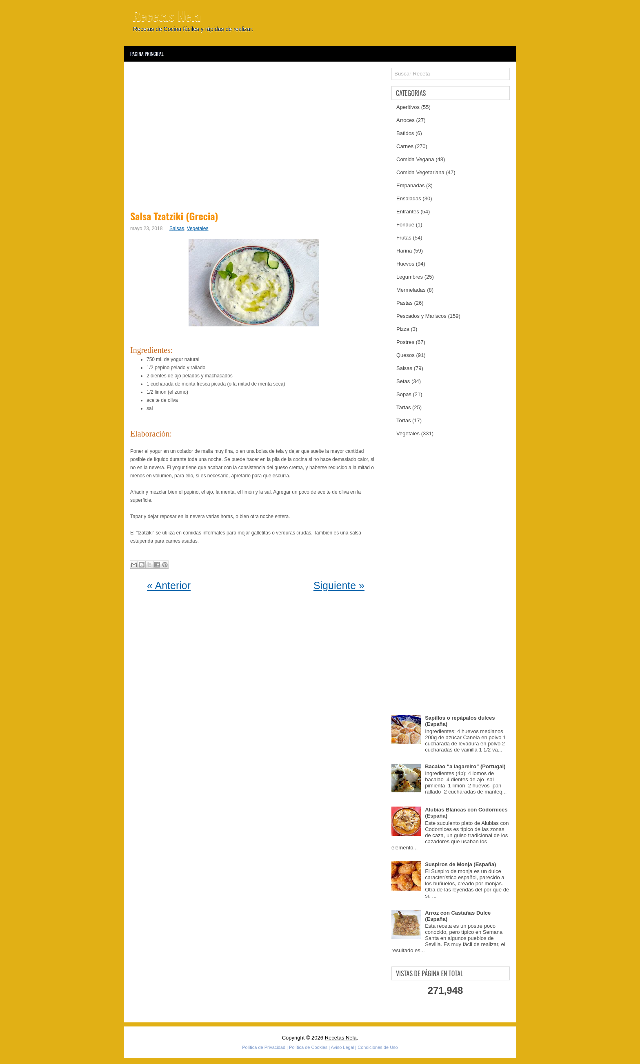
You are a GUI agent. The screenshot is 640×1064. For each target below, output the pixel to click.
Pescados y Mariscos (421, 316)
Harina (404, 251)
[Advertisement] (255, 135)
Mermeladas (411, 290)
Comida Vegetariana (420, 172)
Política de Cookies (308, 1047)
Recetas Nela (166, 15)
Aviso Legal (342, 1047)
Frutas (403, 238)
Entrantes (407, 211)
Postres (405, 342)
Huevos (405, 264)
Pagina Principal (147, 53)
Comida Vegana (415, 159)
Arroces (405, 120)
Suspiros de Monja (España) (460, 864)
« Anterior (169, 585)
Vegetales (198, 228)
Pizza (402, 329)
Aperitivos (408, 107)
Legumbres (409, 277)
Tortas (403, 420)
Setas (403, 381)
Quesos (405, 355)
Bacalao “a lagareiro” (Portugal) (465, 766)
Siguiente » (338, 585)
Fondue (405, 225)
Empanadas (410, 185)
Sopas (403, 394)
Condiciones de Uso (378, 1047)
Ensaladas (408, 198)
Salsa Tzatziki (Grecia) (174, 216)
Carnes (404, 146)
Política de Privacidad (263, 1047)
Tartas (403, 407)
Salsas (176, 228)
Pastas (404, 303)
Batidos (405, 133)
